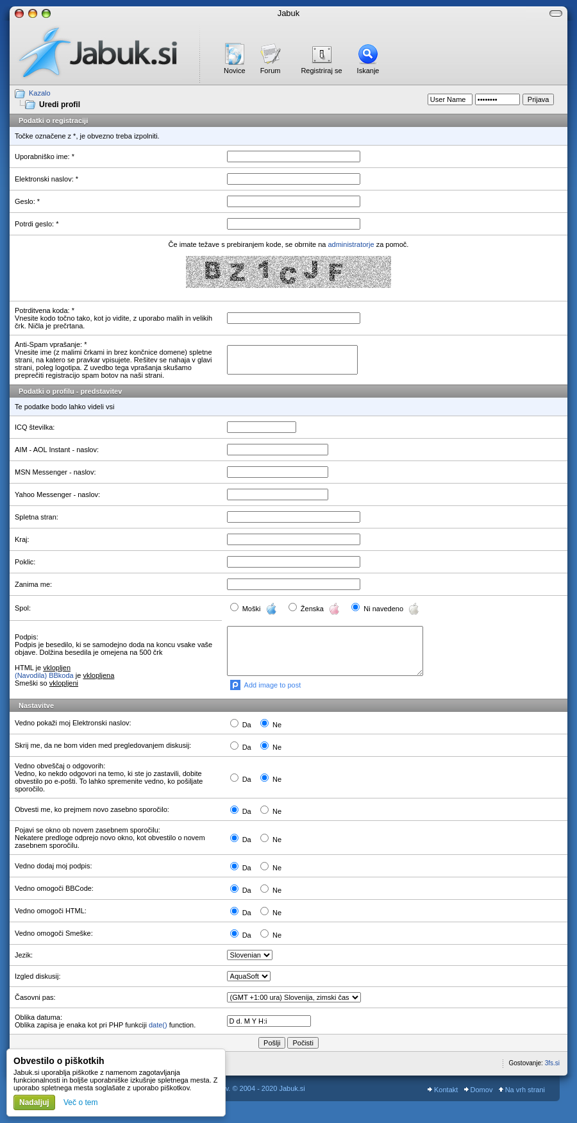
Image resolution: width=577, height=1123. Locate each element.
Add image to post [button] (272, 685)
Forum (270, 70)
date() (158, 1025)
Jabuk (289, 13)
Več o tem (80, 1102)
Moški (261, 608)
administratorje (351, 244)
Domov (478, 1089)
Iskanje (368, 70)
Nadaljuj (34, 1102)
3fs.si (552, 1063)
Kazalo (40, 93)
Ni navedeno (392, 608)
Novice (235, 70)
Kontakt (443, 1089)
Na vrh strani (522, 1089)
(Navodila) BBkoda (44, 675)
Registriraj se (321, 70)
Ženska (321, 608)
